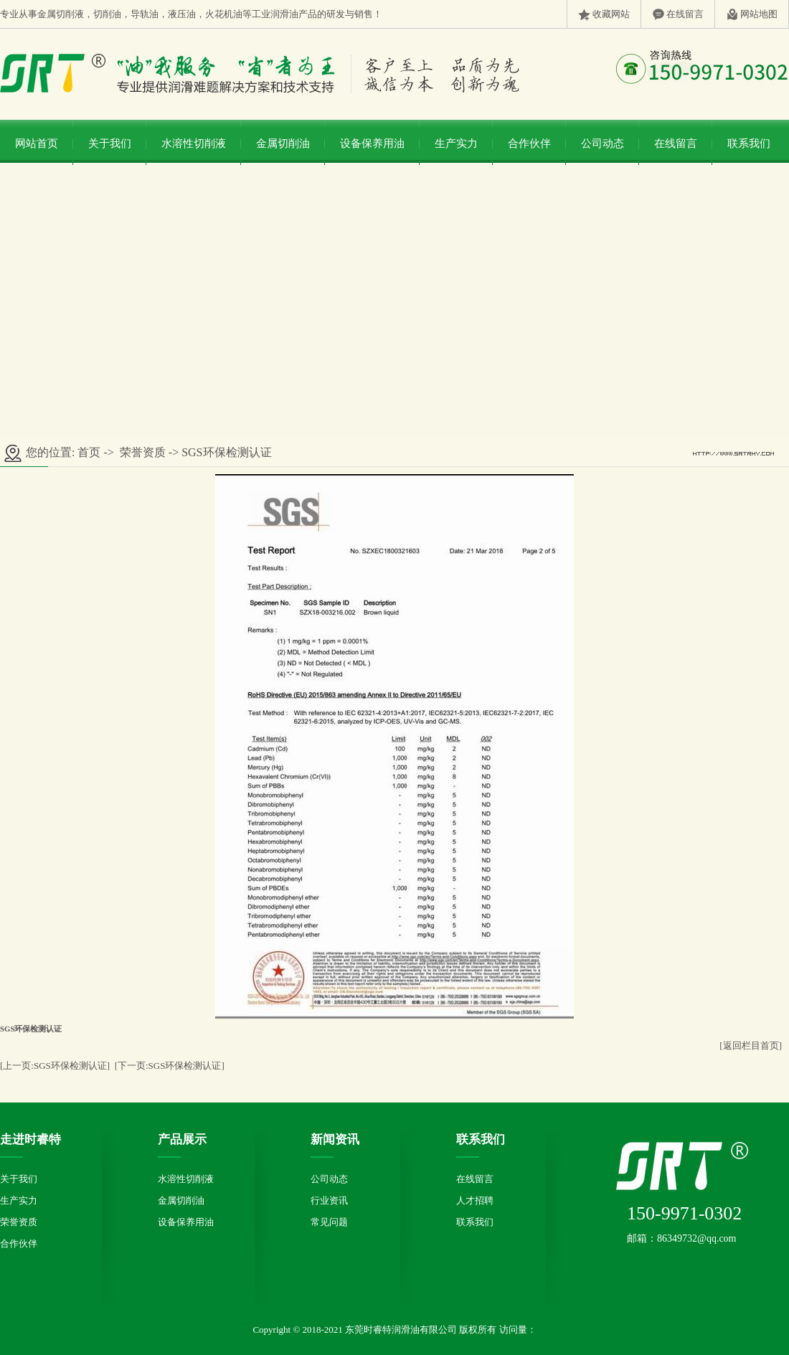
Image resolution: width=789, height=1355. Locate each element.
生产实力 (456, 143)
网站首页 (36, 143)
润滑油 (284, 14)
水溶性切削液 (193, 143)
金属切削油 (283, 143)
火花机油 (223, 14)
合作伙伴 (529, 143)
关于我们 (109, 143)
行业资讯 (329, 1200)
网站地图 (759, 14)
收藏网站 (611, 14)
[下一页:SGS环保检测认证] (170, 1065)
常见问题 (329, 1222)
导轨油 (145, 14)
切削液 (70, 14)
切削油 (107, 14)
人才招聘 (474, 1200)
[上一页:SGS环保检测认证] (55, 1065)
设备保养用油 (372, 143)
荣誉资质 (143, 452)
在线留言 (685, 14)
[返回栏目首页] (750, 1045)
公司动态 (602, 143)
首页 (88, 452)
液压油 (182, 14)
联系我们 (748, 143)
